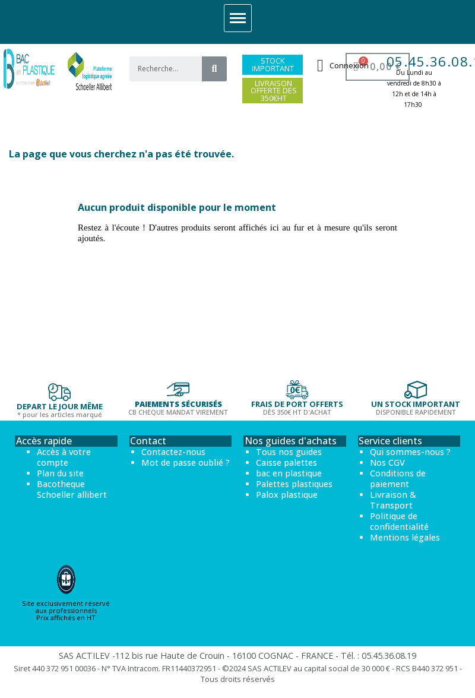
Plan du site (60, 473)
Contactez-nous (173, 451)
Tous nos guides (289, 451)
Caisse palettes (286, 462)
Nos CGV (387, 462)
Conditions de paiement (398, 478)
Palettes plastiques (294, 483)
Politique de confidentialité (399, 521)
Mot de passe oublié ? (185, 462)
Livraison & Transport (393, 500)
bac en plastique (289, 473)
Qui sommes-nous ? (410, 451)
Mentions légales (405, 537)
